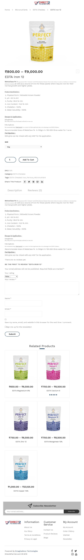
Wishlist (66, 535)
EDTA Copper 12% (21, 491)
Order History (68, 531)
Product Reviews (50, 534)
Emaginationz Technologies (26, 551)
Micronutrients (21, 10)
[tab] (14, 191)
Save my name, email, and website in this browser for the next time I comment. (38, 322)
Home (7, 10)
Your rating (9, 273)
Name (8, 298)
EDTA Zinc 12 (21, 442)
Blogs (46, 538)
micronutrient (40, 178)
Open (6, 3)
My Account (68, 527)
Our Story (28, 531)
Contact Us (48, 530)
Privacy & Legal (30, 539)
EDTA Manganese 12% (53, 442)
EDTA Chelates (39, 10)
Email (8, 309)
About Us (28, 527)
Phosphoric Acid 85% (77, 71)
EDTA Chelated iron (18, 178)
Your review (10, 279)
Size (6, 142)
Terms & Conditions (32, 535)
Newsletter (67, 539)
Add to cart (28, 160)
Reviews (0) (35, 190)
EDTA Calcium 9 (53, 391)
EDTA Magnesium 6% (21, 391)
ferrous (30, 178)
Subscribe (71, 511)
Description (15, 190)
